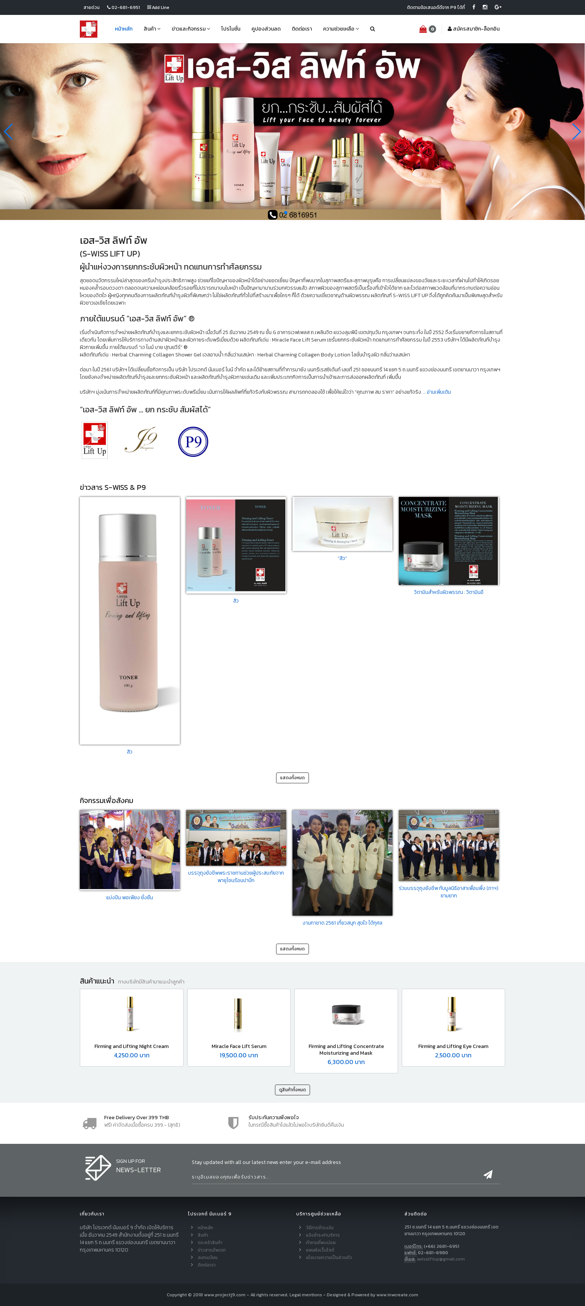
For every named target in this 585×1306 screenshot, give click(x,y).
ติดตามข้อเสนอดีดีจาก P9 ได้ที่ (436, 7)
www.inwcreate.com (397, 1294)
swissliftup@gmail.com (441, 1259)
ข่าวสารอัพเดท (212, 1250)
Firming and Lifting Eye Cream (453, 1046)
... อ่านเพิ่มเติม (436, 392)
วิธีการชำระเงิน (320, 1227)
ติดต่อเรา (302, 29)
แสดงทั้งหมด (292, 777)
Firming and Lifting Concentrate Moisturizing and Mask (346, 1049)
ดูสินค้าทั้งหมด (292, 1089)
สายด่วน (92, 7)
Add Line (158, 7)
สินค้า (152, 29)
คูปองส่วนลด (266, 29)
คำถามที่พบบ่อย (321, 1242)
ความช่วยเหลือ (341, 29)
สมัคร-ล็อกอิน (474, 29)
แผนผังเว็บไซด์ (320, 1250)
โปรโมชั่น (230, 29)
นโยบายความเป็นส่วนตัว (329, 1257)
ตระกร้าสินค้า (210, 1242)
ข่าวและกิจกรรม (191, 29)
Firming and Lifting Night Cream (131, 1046)
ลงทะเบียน (208, 1257)
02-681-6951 (123, 7)
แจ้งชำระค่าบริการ (323, 1235)
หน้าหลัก (123, 29)
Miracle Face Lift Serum (239, 1046)
